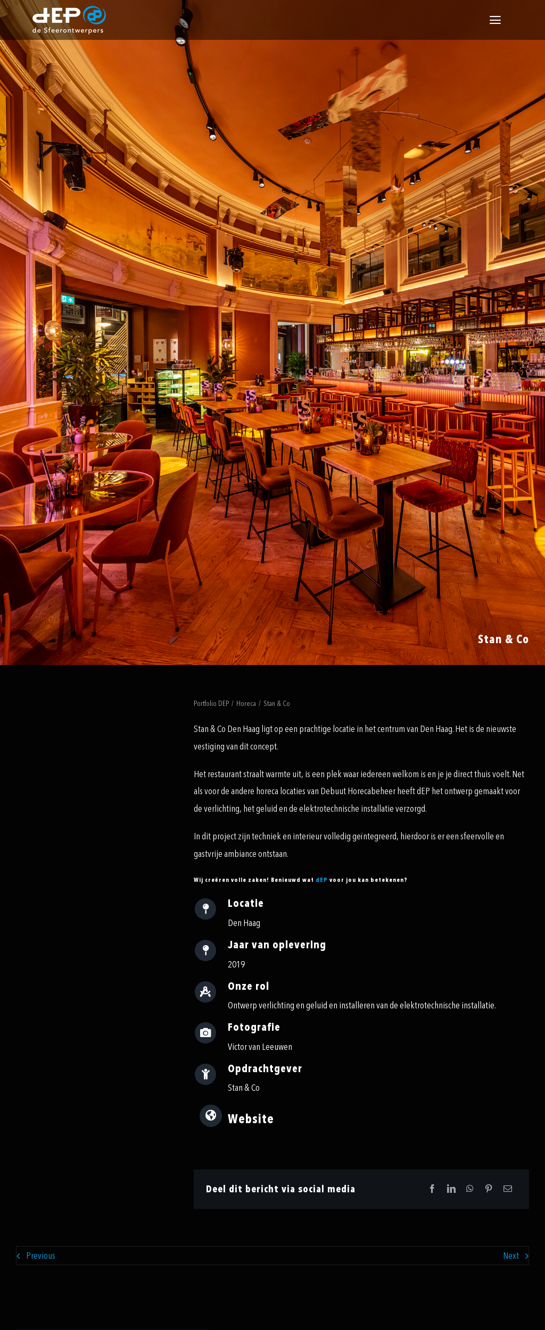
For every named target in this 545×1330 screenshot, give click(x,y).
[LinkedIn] (451, 1189)
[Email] (507, 1189)
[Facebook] (432, 1189)
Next (511, 1255)
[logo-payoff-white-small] (69, 20)
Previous (40, 1255)
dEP (322, 880)
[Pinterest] (488, 1189)
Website (251, 1119)
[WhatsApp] (470, 1189)
